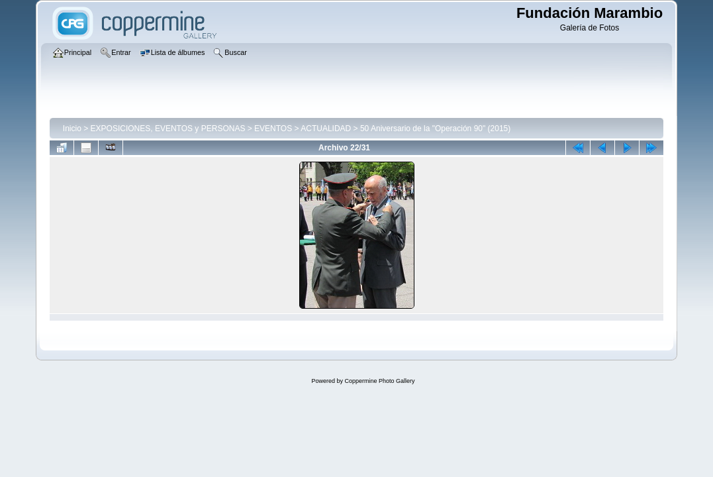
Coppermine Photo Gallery (379, 381)
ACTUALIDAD (326, 128)
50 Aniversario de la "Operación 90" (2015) (435, 128)
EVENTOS (273, 128)
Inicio (72, 128)
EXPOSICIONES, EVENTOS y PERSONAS (168, 128)
